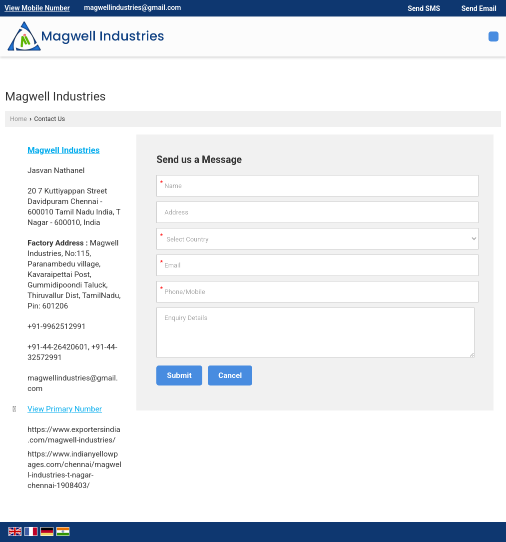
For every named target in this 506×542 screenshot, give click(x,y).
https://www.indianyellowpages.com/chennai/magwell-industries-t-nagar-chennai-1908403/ (74, 470)
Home (18, 118)
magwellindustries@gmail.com (132, 8)
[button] (37, 8)
